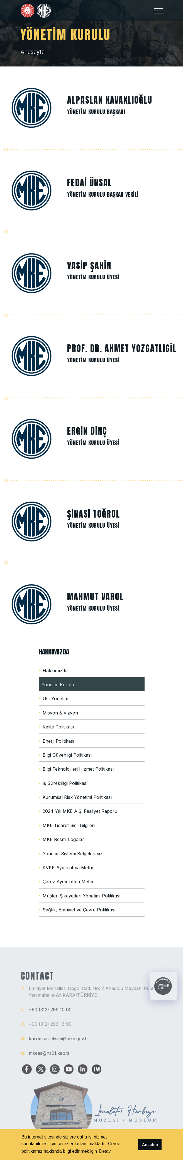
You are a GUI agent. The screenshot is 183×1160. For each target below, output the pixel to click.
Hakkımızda (55, 670)
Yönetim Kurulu (58, 684)
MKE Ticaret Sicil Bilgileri (69, 825)
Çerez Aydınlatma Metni (68, 881)
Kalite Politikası (58, 727)
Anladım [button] (150, 1144)
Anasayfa (33, 51)
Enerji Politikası (58, 741)
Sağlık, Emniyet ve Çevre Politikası (79, 910)
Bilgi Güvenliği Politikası (67, 755)
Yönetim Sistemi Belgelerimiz (73, 853)
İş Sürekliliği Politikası (65, 783)
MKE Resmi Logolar (63, 839)
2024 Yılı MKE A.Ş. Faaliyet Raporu (80, 811)
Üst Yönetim (55, 698)
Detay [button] (105, 1151)
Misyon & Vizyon (60, 713)
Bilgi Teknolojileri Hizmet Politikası (78, 769)
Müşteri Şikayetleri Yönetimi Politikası (81, 896)
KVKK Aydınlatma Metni (68, 867)
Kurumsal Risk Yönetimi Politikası (77, 797)
